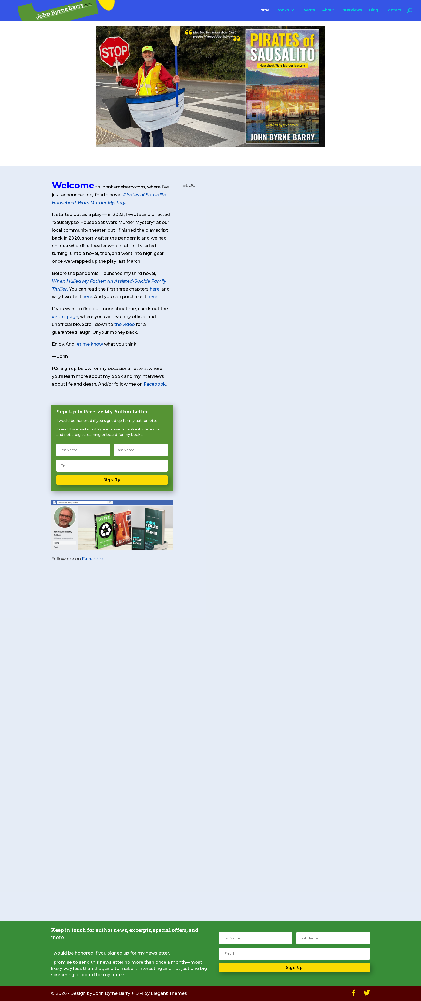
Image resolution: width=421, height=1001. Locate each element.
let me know (89, 344)
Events (308, 10)
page (65, 316)
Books (282, 10)
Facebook (155, 384)
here (154, 289)
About (328, 10)
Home (263, 10)
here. (153, 296)
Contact (393, 10)
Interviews (351, 10)
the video (124, 324)
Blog (373, 10)
